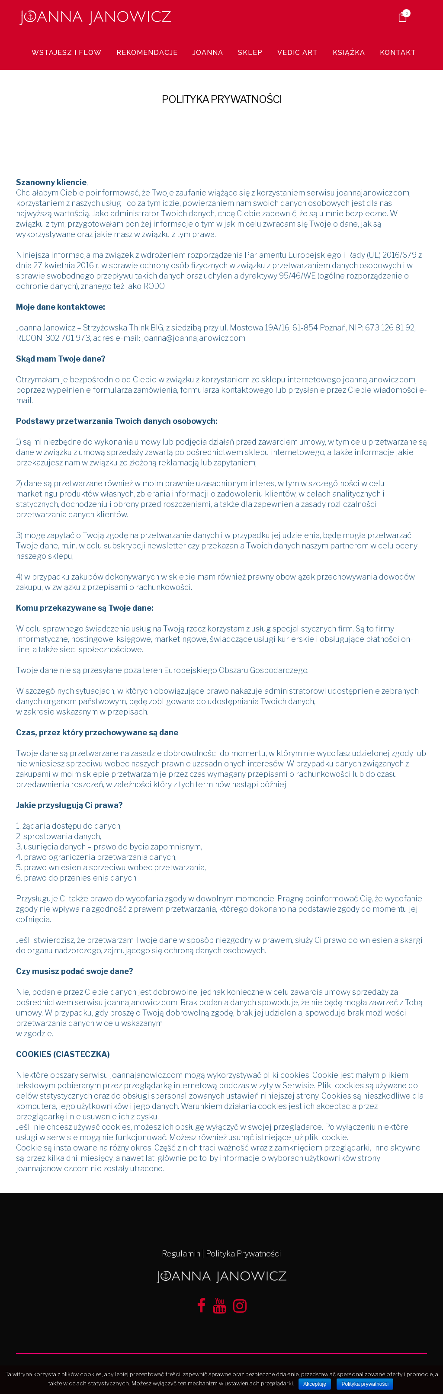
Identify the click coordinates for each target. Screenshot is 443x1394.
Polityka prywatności (364, 1384)
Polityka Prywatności (243, 1253)
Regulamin (181, 1253)
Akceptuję (314, 1384)
